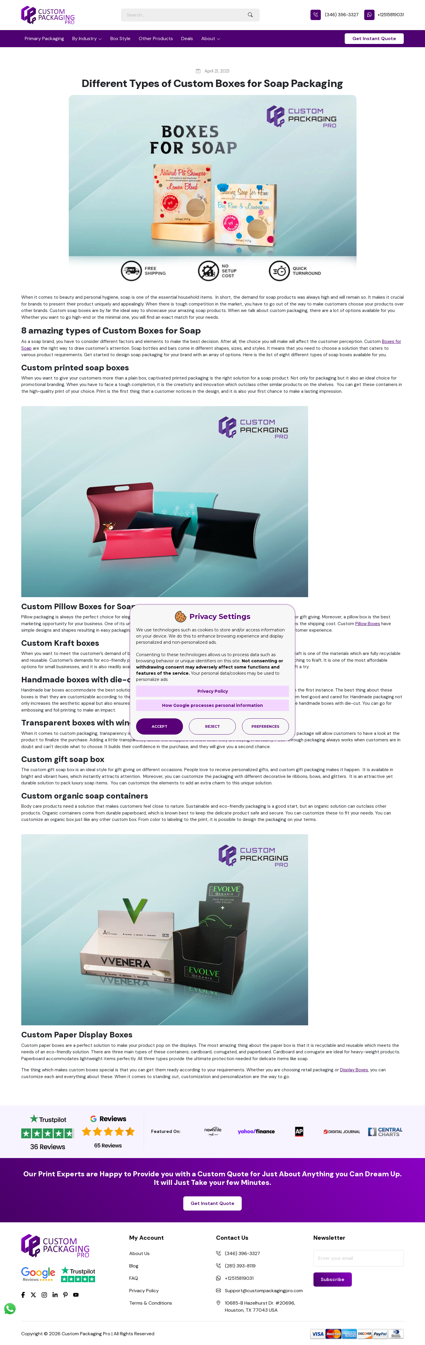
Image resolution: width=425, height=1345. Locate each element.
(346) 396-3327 (334, 15)
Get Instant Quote (374, 38)
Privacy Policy (144, 1290)
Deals (187, 38)
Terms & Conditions (150, 1303)
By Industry (84, 38)
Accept (159, 726)
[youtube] (76, 1294)
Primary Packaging (44, 38)
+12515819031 (384, 15)
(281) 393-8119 (240, 1266)
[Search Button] (250, 15)
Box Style (120, 38)
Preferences (265, 726)
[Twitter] (33, 1294)
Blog (133, 1266)
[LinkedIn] (55, 1294)
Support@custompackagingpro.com (264, 1290)
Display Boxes (354, 1070)
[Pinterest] (65, 1294)
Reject (212, 726)
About (208, 38)
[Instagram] (44, 1294)
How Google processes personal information (212, 705)
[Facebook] (23, 1294)
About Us (139, 1253)
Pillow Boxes (367, 624)
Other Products (156, 38)
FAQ (133, 1278)
